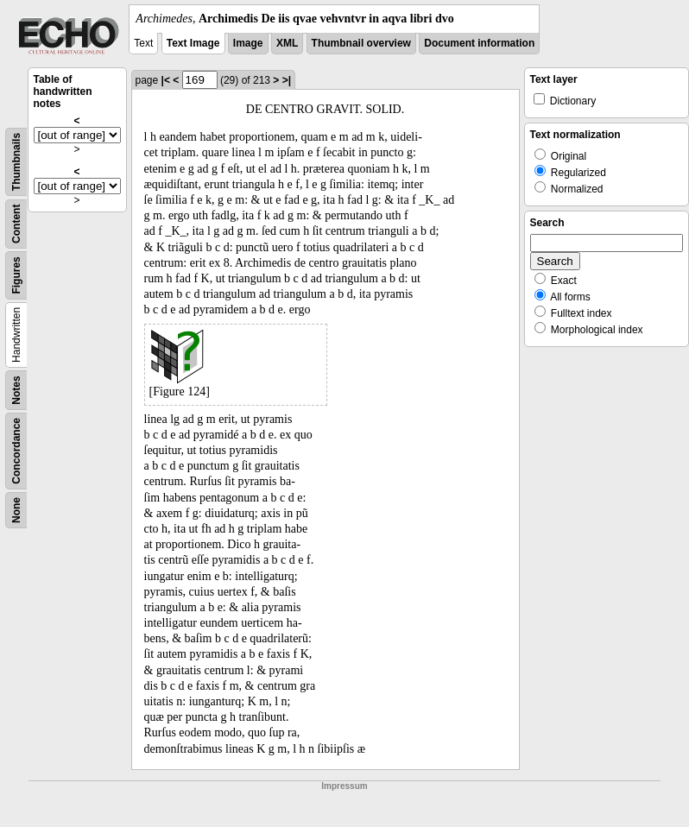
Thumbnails (16, 162)
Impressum (344, 786)
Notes (16, 390)
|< (165, 80)
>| (286, 80)
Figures (16, 275)
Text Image (193, 43)
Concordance (16, 451)
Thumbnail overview (361, 43)
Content (16, 224)
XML (287, 43)
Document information (479, 43)
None (16, 510)
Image (248, 43)
